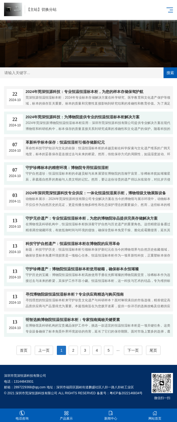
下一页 (133, 350)
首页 (23, 350)
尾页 (153, 350)
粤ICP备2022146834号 (126, 393)
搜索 (170, 73)
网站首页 (155, 415)
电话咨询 (22, 415)
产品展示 (66, 415)
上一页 (44, 350)
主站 (34, 9)
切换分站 (49, 9)
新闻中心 (111, 415)
